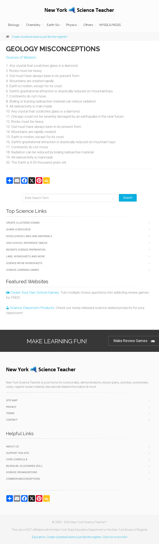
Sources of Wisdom (21, 57)
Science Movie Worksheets (24, 263)
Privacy (11, 406)
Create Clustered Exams (23, 222)
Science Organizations (21, 472)
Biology (13, 25)
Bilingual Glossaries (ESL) (24, 465)
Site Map (11, 400)
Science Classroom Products (30, 308)
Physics (71, 25)
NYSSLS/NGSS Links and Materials (29, 236)
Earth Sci (53, 25)
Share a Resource (18, 229)
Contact (12, 419)
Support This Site (17, 453)
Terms (10, 413)
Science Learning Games (22, 269)
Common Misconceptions (23, 478)
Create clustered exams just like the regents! (39, 36)
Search (127, 197)
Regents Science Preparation (25, 249)
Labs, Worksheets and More (25, 256)
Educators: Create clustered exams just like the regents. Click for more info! (79, 537)
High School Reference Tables (26, 242)
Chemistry (33, 25)
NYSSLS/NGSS (110, 25)
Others (88, 25)
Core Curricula (16, 459)
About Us (12, 446)
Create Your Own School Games (32, 292)
